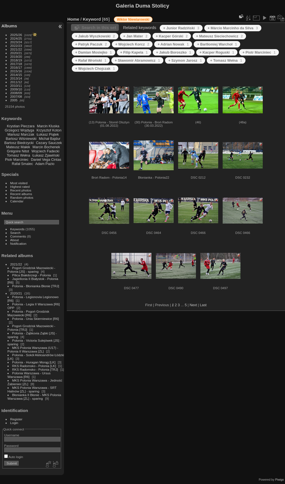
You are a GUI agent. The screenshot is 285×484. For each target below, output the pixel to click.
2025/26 (16, 35)
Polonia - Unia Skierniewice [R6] (35, 318)
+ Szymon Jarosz (185, 60)
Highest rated (20, 186)
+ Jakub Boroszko (173, 52)
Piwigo (279, 479)
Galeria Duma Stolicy (142, 6)
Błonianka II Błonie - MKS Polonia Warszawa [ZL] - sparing (34, 396)
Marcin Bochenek (46, 147)
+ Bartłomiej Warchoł (217, 44)
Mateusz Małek (18, 147)
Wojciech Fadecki (45, 151)
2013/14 (16, 78)
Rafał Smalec (22, 164)
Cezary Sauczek (49, 143)
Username (11, 435)
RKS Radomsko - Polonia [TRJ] (35, 369)
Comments (18, 236)
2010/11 (16, 85)
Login (14, 423)
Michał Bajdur (50, 138)
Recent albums (21, 194)
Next (193, 305)
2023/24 (16, 42)
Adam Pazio (44, 164)
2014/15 (16, 74)
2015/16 (16, 71)
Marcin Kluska (48, 126)
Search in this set (99, 27)
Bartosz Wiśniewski (21, 138)
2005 (14, 100)
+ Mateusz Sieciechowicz (219, 36)
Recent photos (20, 190)
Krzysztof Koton (49, 130)
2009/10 (16, 89)
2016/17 (16, 67)
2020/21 (16, 53)
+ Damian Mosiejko (93, 52)
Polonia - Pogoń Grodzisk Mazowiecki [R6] (28, 313)
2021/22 (16, 49)
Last (203, 305)
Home (73, 19)
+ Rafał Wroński (90, 60)
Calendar (17, 201)
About (14, 240)
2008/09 (16, 93)
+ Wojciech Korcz (132, 44)
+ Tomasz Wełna (226, 60)
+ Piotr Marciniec (259, 52)
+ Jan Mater (135, 36)
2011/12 (16, 82)
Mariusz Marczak (20, 134)
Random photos (21, 197)
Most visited (19, 183)
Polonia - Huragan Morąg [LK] (34, 362)
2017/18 (16, 64)
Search (15, 232)
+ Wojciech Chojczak (95, 68)
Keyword (92, 19)
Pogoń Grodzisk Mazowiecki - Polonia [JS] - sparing (31, 269)
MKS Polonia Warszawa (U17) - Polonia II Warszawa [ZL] (33, 349)
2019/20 (16, 56)
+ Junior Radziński (181, 28)
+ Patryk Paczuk (91, 44)
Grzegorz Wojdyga (19, 130)
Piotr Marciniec (17, 159)
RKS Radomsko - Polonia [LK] (34, 366)
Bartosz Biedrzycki (18, 143)
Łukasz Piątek (48, 134)
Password (11, 445)
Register (16, 419)
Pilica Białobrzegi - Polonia (31, 275)
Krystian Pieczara (21, 126)
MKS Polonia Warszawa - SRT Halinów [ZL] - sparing (32, 389)
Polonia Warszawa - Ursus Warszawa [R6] (29, 374)
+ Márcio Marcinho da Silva (233, 28)
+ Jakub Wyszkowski (95, 36)
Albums (9, 25)
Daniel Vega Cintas (46, 159)
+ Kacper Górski (172, 36)
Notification (18, 243)
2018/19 (16, 60)
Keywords (17, 229)
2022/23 (16, 45)
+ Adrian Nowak (173, 44)
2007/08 (16, 96)
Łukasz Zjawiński (46, 155)
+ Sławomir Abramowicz (137, 60)
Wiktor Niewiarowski (133, 19)
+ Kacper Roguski (217, 52)
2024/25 (16, 38)
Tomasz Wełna (18, 155)
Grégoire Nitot (18, 151)
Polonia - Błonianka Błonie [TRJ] (35, 286)
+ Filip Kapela (134, 52)
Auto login (13, 457)
